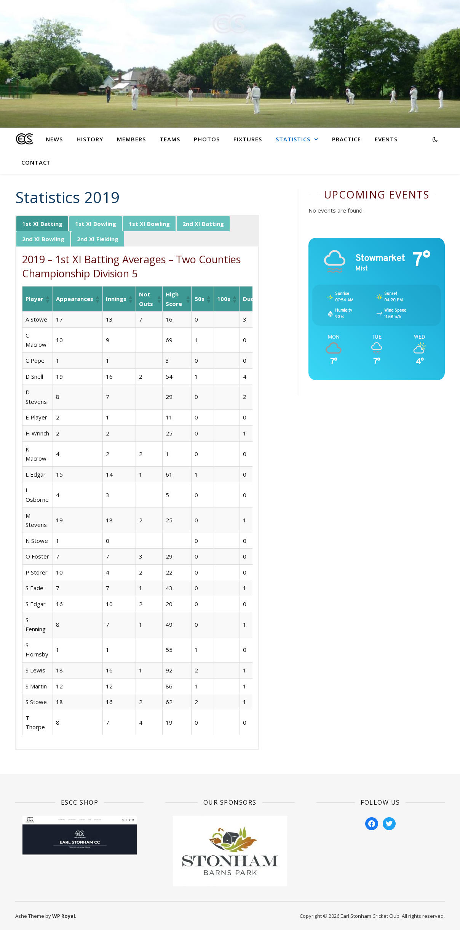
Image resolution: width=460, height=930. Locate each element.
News (54, 139)
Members (131, 139)
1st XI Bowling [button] (95, 223)
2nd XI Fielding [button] (97, 239)
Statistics (293, 139)
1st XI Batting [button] (42, 223)
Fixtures (247, 139)
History (90, 139)
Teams (170, 139)
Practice (346, 139)
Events (386, 139)
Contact (36, 162)
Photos (207, 139)
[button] (47, 299)
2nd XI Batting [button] (203, 223)
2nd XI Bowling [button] (43, 239)
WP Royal (63, 915)
